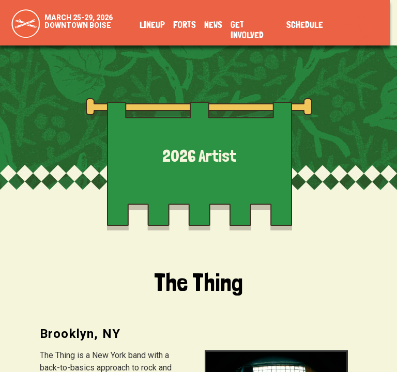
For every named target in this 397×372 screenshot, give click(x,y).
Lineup (152, 25)
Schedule (304, 25)
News (213, 25)
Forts (184, 25)
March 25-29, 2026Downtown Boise (78, 21)
